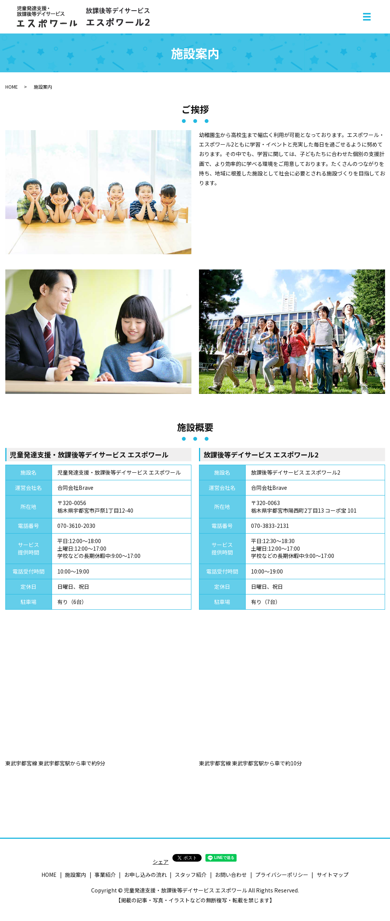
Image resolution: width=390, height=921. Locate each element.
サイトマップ (333, 874)
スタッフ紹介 (191, 874)
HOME (11, 86)
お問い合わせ (231, 874)
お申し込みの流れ (145, 874)
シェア (161, 861)
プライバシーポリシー (281, 874)
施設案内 (75, 874)
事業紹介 (105, 874)
